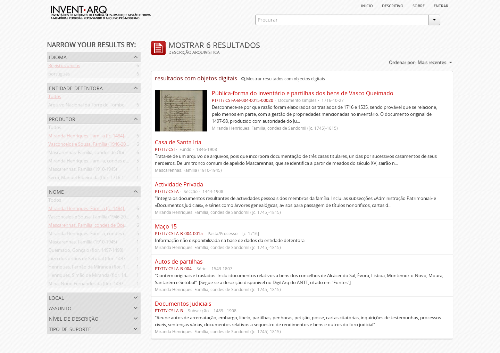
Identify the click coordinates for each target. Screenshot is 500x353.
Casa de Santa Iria (178, 142)
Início (367, 5)
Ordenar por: (402, 62)
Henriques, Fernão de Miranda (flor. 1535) (91, 268)
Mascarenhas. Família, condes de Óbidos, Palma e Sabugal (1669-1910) (120, 154)
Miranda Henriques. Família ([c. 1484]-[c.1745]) (95, 137)
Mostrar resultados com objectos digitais (283, 79)
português (59, 75)
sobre (418, 5)
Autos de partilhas (179, 261)
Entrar (441, 5)
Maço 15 (166, 226)
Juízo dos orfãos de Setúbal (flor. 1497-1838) (93, 260)
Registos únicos (64, 67)
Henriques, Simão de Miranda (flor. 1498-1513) (95, 276)
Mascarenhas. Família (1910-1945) (82, 170)
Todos (54, 98)
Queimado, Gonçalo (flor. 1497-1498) (85, 251)
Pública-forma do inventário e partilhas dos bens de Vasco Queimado (302, 93)
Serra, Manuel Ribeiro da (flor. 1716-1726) (90, 179)
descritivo (392, 5)
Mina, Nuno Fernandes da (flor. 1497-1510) (92, 285)
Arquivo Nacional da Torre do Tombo (86, 106)
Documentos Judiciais (183, 303)
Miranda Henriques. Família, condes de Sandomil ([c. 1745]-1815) (114, 162)
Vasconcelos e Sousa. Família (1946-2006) (90, 145)
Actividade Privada (179, 184)
